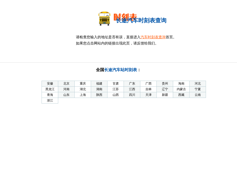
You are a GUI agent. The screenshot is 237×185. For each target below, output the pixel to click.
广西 (148, 83)
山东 (66, 95)
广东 (132, 83)
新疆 (165, 95)
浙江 (50, 100)
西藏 (181, 95)
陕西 (99, 95)
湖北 (83, 89)
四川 (132, 95)
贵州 (165, 83)
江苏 (116, 89)
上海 (83, 95)
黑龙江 (50, 89)
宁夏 (198, 89)
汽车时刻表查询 (153, 37)
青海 (50, 95)
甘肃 (116, 83)
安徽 (50, 83)
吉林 (148, 89)
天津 (148, 95)
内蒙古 (181, 89)
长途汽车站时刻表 (120, 70)
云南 (198, 95)
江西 (132, 89)
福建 (99, 83)
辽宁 (165, 89)
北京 (66, 83)
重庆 (83, 83)
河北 (198, 83)
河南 (66, 89)
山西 (116, 95)
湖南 (99, 89)
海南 (181, 83)
